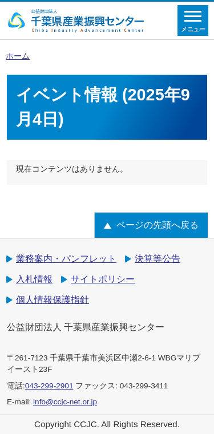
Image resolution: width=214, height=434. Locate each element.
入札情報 (34, 279)
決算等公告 (157, 258)
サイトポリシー (103, 279)
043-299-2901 (49, 386)
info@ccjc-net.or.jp (65, 402)
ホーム (18, 56)
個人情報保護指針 (52, 300)
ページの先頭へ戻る (157, 225)
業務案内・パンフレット (66, 258)
